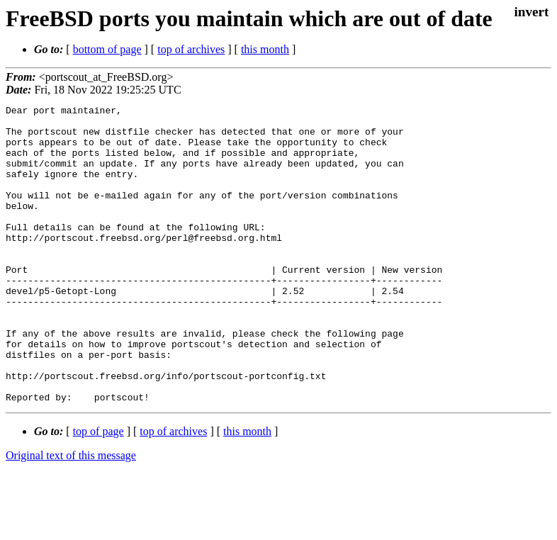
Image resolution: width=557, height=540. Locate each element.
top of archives (191, 49)
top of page (98, 491)
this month (265, 49)
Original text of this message (71, 515)
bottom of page (107, 49)
